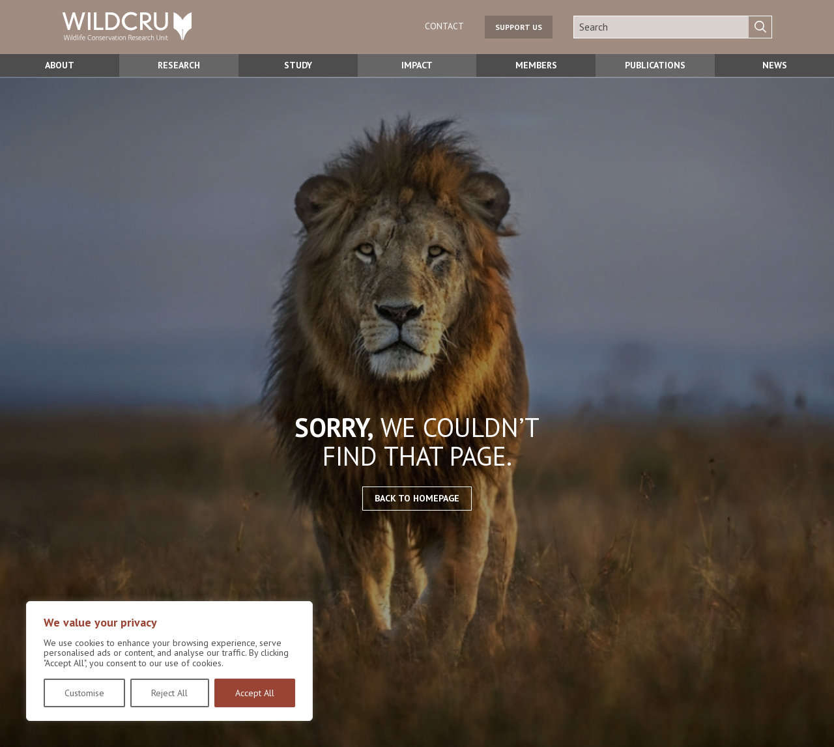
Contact (444, 26)
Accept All (254, 693)
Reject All (169, 693)
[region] (169, 661)
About (59, 65)
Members (536, 65)
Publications (655, 65)
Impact (417, 65)
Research (178, 65)
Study (298, 65)
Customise (84, 693)
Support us (518, 27)
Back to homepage (417, 498)
